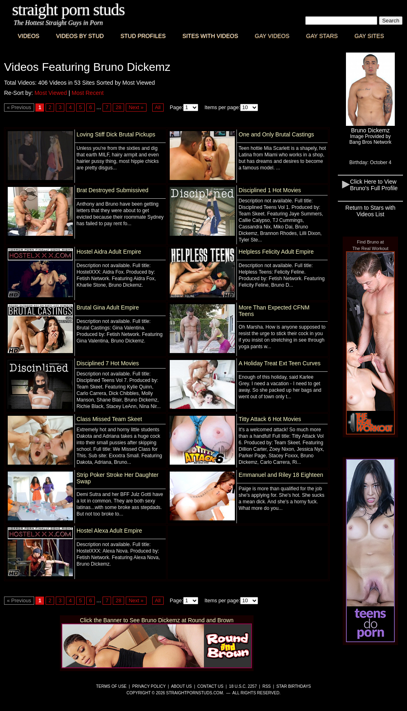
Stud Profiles (143, 36)
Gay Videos (272, 36)
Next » (136, 107)
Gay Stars (322, 36)
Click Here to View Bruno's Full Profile (374, 184)
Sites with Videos (210, 36)
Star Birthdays (293, 686)
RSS (267, 686)
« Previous (19, 107)
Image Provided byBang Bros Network (370, 139)
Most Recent (88, 93)
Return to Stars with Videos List (371, 210)
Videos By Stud (80, 36)
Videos (28, 36)
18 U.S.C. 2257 (243, 686)
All (158, 107)
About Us (181, 686)
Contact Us (210, 686)
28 (118, 107)
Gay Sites (369, 36)
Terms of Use (111, 686)
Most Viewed (51, 93)
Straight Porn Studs (68, 9)
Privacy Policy (149, 686)
